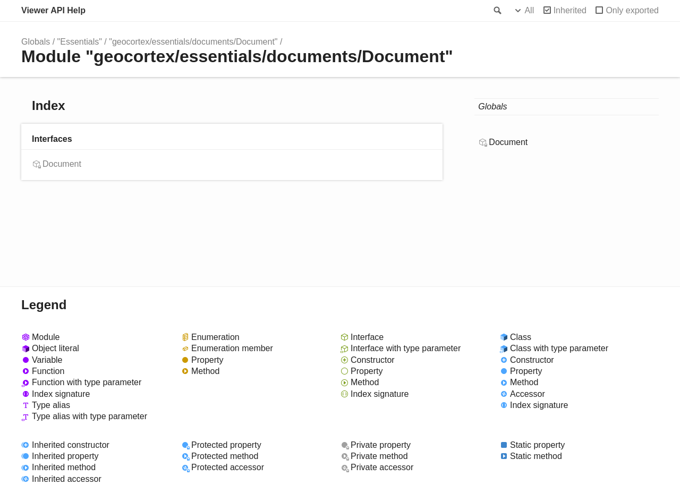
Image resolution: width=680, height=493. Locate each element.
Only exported (632, 10)
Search (496, 10)
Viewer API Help (53, 10)
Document (61, 163)
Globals (35, 41)
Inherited (570, 10)
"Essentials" (79, 41)
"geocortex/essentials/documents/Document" (193, 41)
